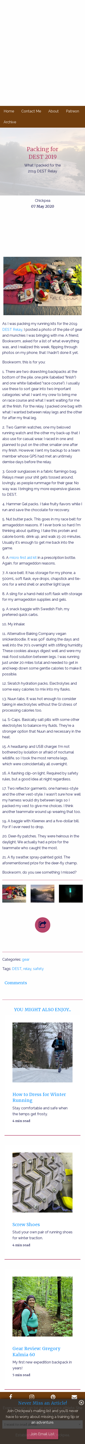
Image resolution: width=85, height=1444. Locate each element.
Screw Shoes (26, 1224)
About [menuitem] (53, 111)
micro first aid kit (23, 557)
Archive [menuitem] (10, 122)
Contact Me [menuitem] (31, 111)
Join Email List (42, 1434)
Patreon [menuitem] (72, 111)
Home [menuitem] (9, 111)
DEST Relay (12, 329)
